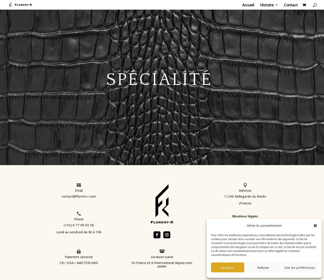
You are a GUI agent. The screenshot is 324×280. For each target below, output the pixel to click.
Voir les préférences (299, 267)
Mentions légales (245, 216)
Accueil (248, 5)
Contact (291, 5)
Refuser (263, 267)
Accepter (227, 267)
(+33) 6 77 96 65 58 (79, 225)
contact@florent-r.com (79, 196)
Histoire (267, 5)
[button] (315, 225)
